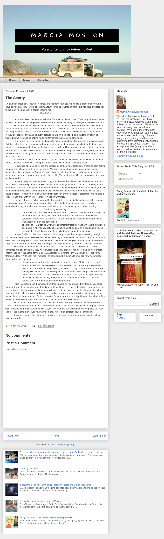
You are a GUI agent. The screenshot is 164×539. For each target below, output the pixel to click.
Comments (126, 179)
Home (12, 80)
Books (26, 80)
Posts (123, 173)
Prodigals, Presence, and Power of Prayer (40, 501)
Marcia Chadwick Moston (134, 111)
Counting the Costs (28, 468)
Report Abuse (121, 316)
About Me (43, 80)
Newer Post (12, 435)
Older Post (99, 435)
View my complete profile (130, 155)
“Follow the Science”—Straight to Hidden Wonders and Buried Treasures (55, 484)
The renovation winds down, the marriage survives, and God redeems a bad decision (61, 452)
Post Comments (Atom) (62, 444)
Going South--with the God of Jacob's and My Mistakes (46, 517)
